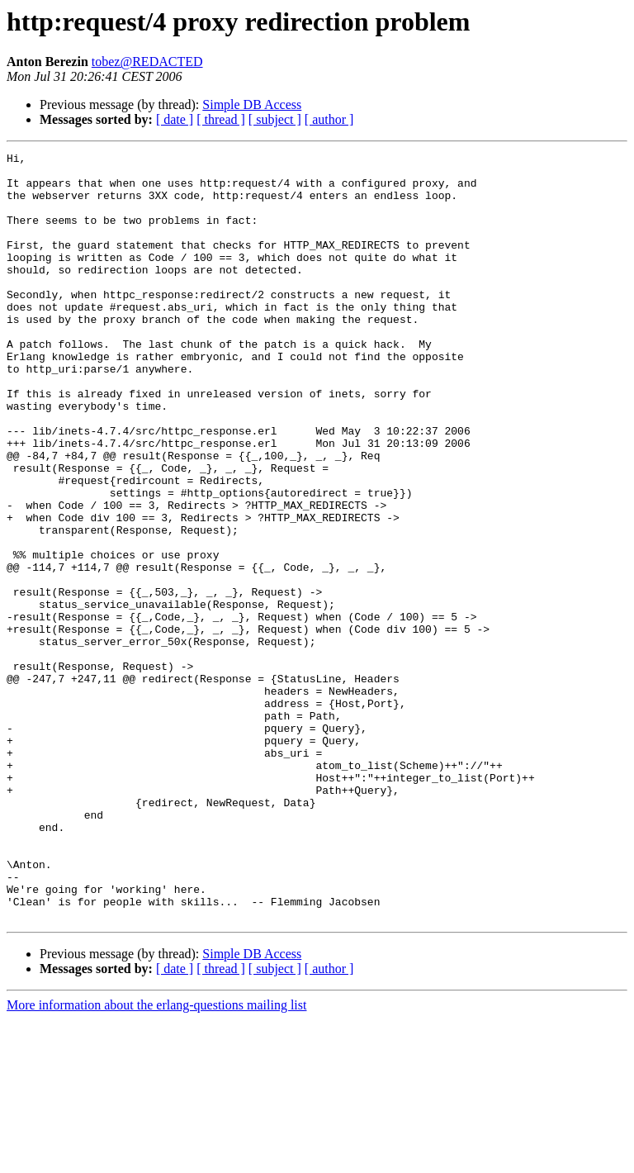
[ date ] (174, 119)
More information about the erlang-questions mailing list (156, 1159)
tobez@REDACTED (147, 62)
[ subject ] (274, 119)
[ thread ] (220, 119)
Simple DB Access (251, 104)
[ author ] (329, 119)
